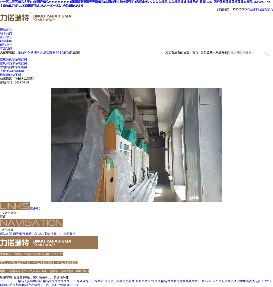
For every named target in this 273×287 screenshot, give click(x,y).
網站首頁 (6, 29)
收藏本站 (255, 9)
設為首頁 (267, 9)
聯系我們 (70, 233)
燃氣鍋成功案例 (10, 74)
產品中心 (24, 52)
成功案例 (49, 52)
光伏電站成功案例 (12, 71)
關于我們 (62, 52)
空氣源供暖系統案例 (13, 59)
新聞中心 (37, 52)
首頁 (195, 52)
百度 (3, 216)
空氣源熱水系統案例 (13, 63)
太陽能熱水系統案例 (13, 67)
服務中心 (57, 233)
